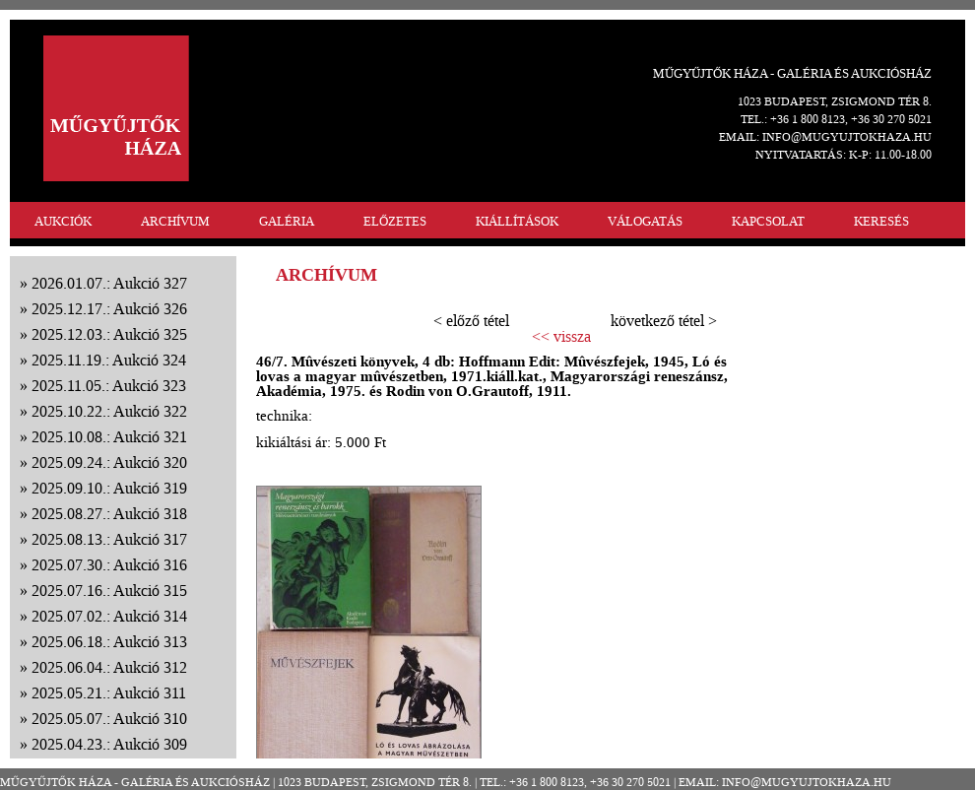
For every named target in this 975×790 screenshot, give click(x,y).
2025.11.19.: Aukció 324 (109, 360)
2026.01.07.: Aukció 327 (109, 283)
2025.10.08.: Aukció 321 (109, 437)
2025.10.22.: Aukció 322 (109, 411)
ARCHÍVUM (175, 221)
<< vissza (561, 337)
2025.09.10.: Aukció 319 (109, 488)
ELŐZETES (394, 221)
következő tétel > (664, 320)
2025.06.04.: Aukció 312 (109, 667)
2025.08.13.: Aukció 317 (109, 539)
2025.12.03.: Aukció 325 (109, 334)
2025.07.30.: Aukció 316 (109, 565)
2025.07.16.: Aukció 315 (109, 590)
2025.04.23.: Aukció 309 (109, 744)
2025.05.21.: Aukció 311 (109, 693)
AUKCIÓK (63, 221)
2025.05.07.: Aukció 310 (109, 718)
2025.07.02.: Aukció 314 (109, 616)
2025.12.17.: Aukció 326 (109, 308)
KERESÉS (881, 221)
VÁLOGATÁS (645, 221)
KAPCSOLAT (768, 221)
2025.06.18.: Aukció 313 (109, 641)
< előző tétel (471, 320)
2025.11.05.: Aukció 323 (109, 385)
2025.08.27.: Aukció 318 (109, 513)
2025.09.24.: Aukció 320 (109, 462)
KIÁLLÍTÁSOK (517, 221)
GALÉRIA (286, 221)
